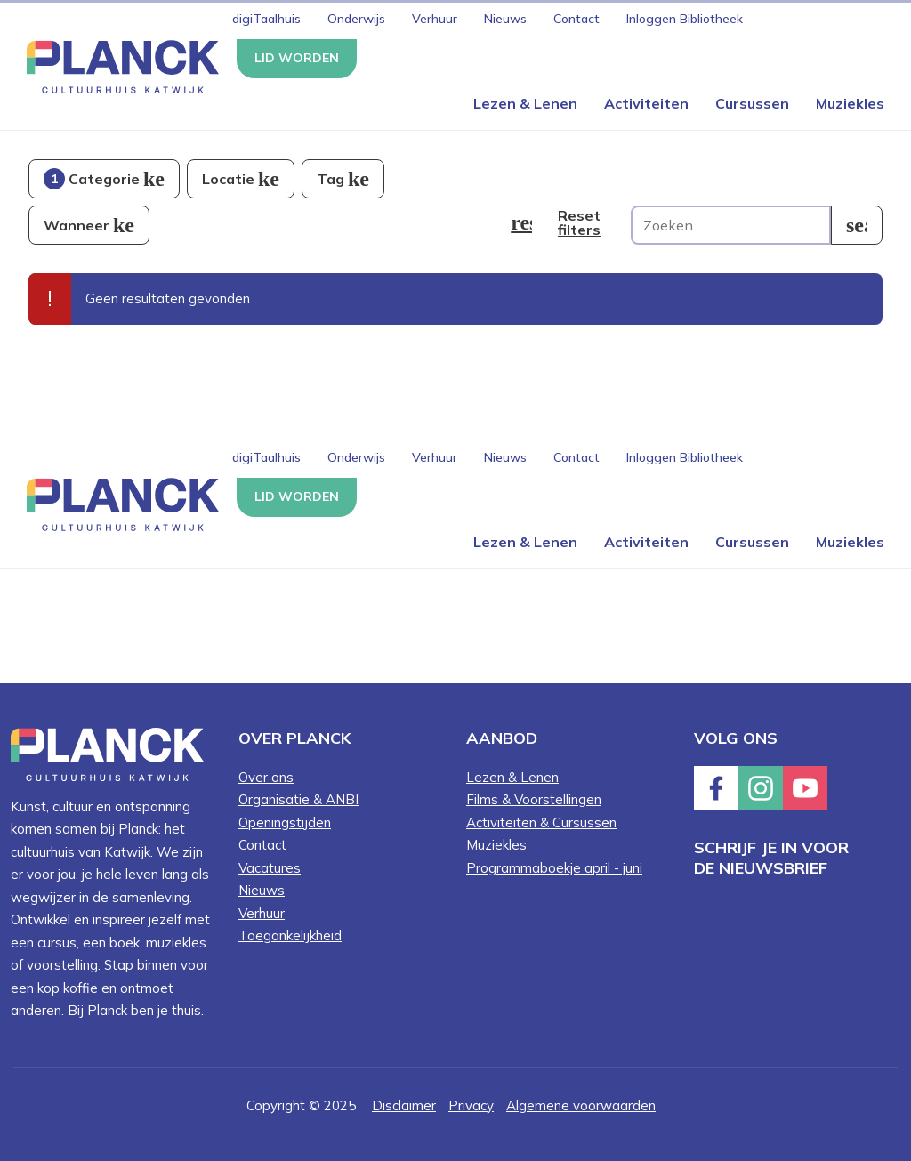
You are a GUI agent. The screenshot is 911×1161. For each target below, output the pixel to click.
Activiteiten (646, 103)
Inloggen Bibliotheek (684, 19)
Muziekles (850, 103)
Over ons (266, 777)
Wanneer (76, 225)
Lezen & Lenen (525, 103)
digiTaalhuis (266, 19)
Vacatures (269, 867)
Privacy (471, 1105)
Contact (576, 19)
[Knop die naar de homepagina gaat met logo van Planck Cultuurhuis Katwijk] (116, 65)
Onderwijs (356, 19)
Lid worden (296, 58)
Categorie (92, 178)
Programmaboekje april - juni (554, 867)
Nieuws (505, 19)
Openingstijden (284, 822)
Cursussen (752, 103)
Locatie (228, 179)
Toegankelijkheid (290, 935)
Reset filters (579, 222)
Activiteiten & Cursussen (541, 822)
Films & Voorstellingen (533, 799)
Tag (330, 179)
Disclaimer (404, 1105)
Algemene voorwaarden (581, 1105)
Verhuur (434, 19)
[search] (857, 225)
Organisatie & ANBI (298, 799)
